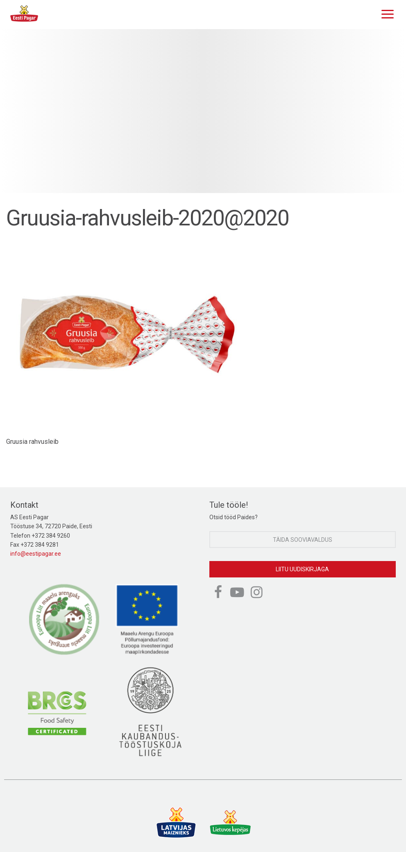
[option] (203, 111)
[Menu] (385, 13)
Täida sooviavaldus (302, 539)
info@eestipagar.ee (35, 553)
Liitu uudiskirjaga (302, 569)
